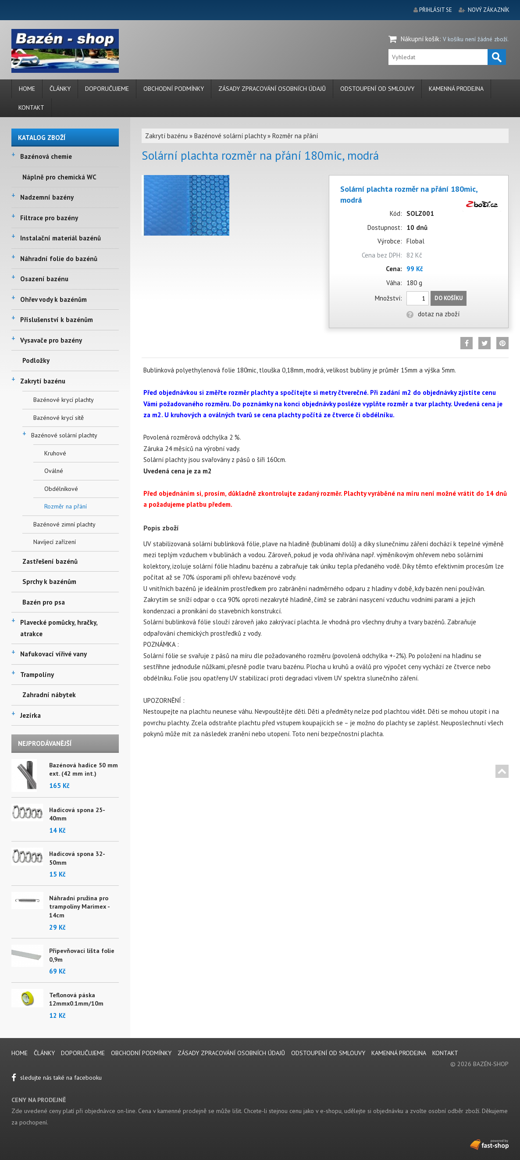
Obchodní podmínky (173, 89)
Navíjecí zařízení (54, 542)
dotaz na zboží (432, 314)
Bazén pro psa (43, 602)
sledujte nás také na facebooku (56, 1077)
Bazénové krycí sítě (58, 418)
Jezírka (30, 715)
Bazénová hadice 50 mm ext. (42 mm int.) (83, 769)
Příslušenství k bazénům (56, 319)
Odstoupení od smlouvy (377, 89)
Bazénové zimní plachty (64, 524)
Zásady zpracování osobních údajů (272, 89)
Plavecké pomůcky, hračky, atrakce (58, 628)
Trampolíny (37, 674)
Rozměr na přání (65, 506)
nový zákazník (488, 10)
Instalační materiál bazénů (60, 238)
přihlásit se (435, 10)
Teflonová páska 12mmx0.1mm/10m (76, 999)
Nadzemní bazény (47, 197)
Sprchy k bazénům (49, 581)
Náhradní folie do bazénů (58, 258)
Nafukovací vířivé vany (53, 654)
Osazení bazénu (44, 279)
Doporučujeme (107, 89)
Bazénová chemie (46, 156)
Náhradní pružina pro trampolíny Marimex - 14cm (79, 906)
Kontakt (31, 107)
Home (27, 89)
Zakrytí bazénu (42, 381)
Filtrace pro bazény (49, 218)
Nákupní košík (420, 39)
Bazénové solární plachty (64, 435)
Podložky (36, 360)
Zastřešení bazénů (50, 561)
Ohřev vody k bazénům (53, 299)
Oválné (53, 471)
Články (60, 89)
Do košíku (449, 298)
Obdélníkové (61, 489)
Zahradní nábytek (49, 695)
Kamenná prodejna (456, 89)
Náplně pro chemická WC (59, 177)
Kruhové (55, 453)
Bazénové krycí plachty (63, 400)
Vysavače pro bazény (51, 340)
